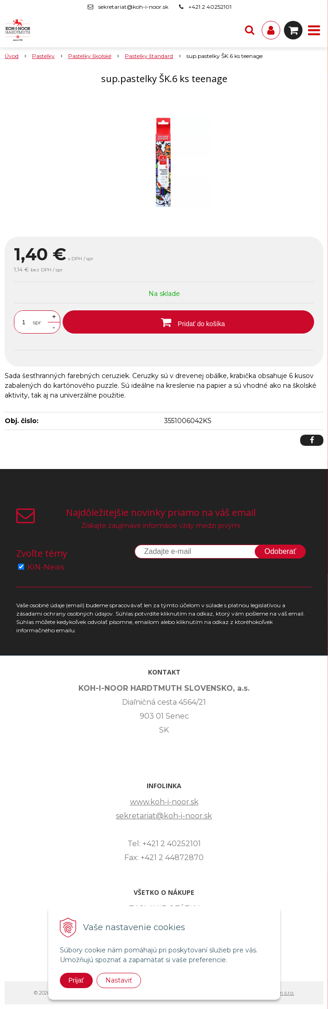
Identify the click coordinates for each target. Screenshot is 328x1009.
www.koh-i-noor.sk (164, 801)
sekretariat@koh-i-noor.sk (133, 6)
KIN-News (45, 567)
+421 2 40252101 (210, 6)
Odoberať (280, 551)
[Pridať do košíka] (188, 322)
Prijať (76, 980)
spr (37, 322)
